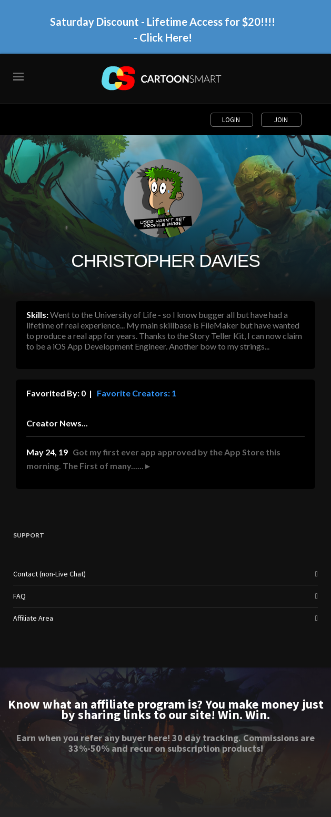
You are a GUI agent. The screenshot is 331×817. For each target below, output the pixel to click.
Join (281, 119)
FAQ (19, 596)
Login (232, 119)
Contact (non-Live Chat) (49, 574)
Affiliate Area (33, 618)
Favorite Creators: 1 (135, 393)
